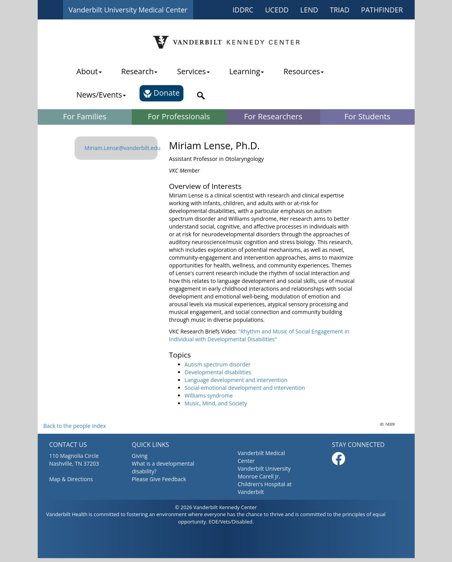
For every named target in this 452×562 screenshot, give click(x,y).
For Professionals (179, 116)
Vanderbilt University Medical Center (128, 9)
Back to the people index (75, 425)
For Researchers (273, 116)
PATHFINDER (382, 9)
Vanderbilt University (264, 468)
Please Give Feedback (159, 479)
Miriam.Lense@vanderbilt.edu (122, 148)
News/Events (101, 94)
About (89, 71)
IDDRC (242, 9)
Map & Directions (71, 479)
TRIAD (340, 9)
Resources (303, 71)
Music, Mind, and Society (216, 403)
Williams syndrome (209, 395)
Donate (161, 92)
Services (193, 71)
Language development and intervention (236, 380)
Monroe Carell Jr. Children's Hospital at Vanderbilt (265, 484)
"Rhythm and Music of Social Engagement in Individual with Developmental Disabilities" (259, 335)
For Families (84, 116)
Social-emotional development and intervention (245, 387)
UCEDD (277, 9)
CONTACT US (68, 444)
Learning (246, 71)
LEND (309, 9)
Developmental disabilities (218, 372)
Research (139, 71)
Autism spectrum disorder (218, 364)
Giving (139, 455)
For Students (367, 116)
